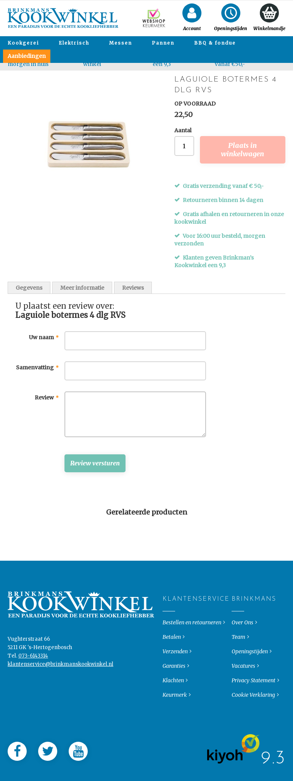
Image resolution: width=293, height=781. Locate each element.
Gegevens (29, 287)
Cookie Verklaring (253, 726)
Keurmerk (175, 726)
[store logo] (63, 18)
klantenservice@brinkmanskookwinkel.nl (60, 696)
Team (238, 669)
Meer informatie (82, 287)
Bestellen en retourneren (192, 654)
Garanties (174, 697)
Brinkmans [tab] (238, 631)
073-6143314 (33, 688)
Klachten (173, 712)
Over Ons (242, 654)
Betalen (172, 669)
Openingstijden (250, 683)
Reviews (133, 287)
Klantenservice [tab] (169, 631)
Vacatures (243, 697)
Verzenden (175, 683)
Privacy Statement (253, 712)
